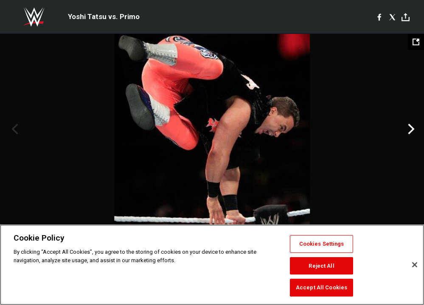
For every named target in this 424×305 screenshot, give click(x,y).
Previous (13, 129)
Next (410, 129)
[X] (392, 17)
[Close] (414, 264)
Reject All (321, 266)
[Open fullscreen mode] (416, 42)
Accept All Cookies (321, 287)
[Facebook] (379, 17)
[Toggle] (405, 17)
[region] (212, 265)
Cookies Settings (321, 244)
